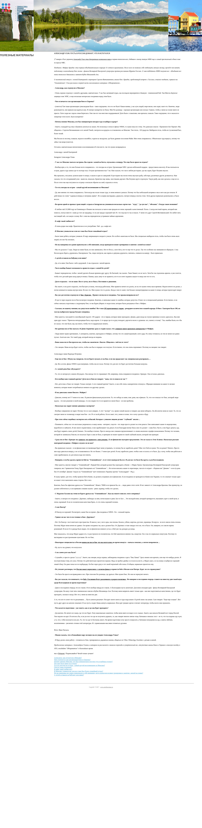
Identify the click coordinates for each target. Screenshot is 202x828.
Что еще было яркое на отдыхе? (65, 663)
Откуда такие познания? (63, 667)
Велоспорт (21, 10)
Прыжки (20, 8)
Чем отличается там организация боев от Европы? (72, 660)
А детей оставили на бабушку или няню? (69, 675)
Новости (20, 20)
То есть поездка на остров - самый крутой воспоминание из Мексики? (79, 665)
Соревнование (23, 12)
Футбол (20, 17)
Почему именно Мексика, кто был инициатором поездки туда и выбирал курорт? (83, 661)
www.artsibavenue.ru (106, 687)
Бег (18, 13)
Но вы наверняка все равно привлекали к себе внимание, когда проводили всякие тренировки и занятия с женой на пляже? (98, 673)
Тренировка (22, 15)
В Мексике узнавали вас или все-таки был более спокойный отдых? (78, 671)
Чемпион (21, 18)
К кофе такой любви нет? (63, 669)
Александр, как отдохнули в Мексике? (68, 658)
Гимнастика (22, 6)
